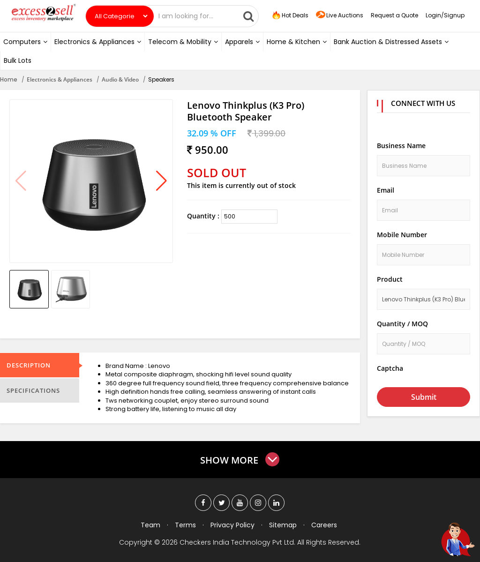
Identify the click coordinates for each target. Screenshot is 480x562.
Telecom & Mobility (183, 41)
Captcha (390, 368)
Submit (423, 397)
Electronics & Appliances (97, 41)
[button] (161, 181)
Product (390, 279)
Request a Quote (394, 15)
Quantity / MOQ (402, 323)
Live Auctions (339, 16)
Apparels (242, 41)
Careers (324, 525)
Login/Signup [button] (445, 15)
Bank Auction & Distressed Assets (391, 41)
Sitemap (283, 525)
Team (150, 525)
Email (385, 190)
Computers (25, 41)
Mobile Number (402, 234)
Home (8, 79)
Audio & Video (120, 79)
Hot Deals (289, 15)
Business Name (401, 145)
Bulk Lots (17, 60)
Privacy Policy (232, 525)
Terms (185, 525)
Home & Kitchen (297, 41)
